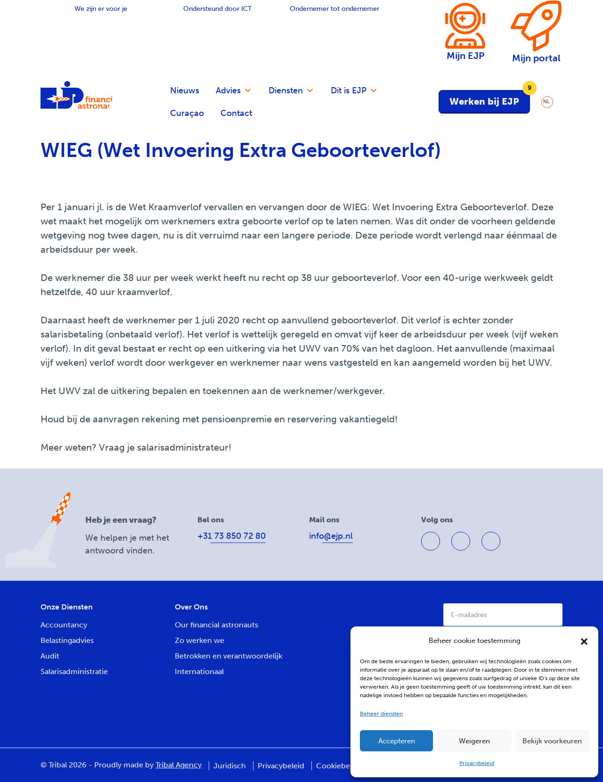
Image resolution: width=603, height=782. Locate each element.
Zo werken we (199, 640)
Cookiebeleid (339, 765)
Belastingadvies (67, 640)
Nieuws (184, 90)
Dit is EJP (354, 90)
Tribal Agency (178, 764)
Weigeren (474, 741)
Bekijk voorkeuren (552, 741)
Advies (234, 90)
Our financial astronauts (216, 624)
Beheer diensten (381, 713)
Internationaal (199, 671)
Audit (50, 655)
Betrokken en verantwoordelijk (228, 655)
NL (546, 102)
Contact (236, 113)
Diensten (291, 90)
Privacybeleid (476, 763)
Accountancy (64, 624)
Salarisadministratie (74, 671)
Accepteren (396, 741)
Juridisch (229, 765)
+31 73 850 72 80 (231, 536)
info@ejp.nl (331, 536)
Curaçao (187, 113)
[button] (584, 640)
